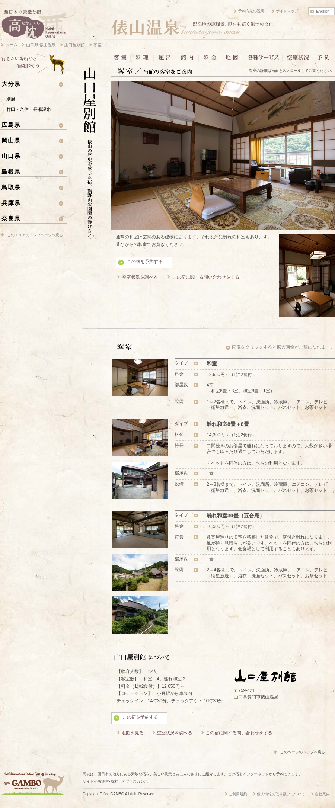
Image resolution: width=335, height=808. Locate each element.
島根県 (10, 171)
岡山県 (10, 140)
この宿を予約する (145, 261)
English (322, 11)
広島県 (10, 125)
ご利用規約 (238, 794)
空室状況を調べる (140, 277)
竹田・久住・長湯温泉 (28, 109)
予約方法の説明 (251, 11)
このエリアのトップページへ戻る (35, 235)
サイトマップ (287, 11)
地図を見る (132, 732)
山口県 (10, 156)
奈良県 (10, 218)
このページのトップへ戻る (302, 752)
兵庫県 (10, 203)
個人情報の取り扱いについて (281, 794)
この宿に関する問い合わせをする (205, 277)
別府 (10, 99)
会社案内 (322, 794)
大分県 (10, 84)
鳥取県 (10, 187)
